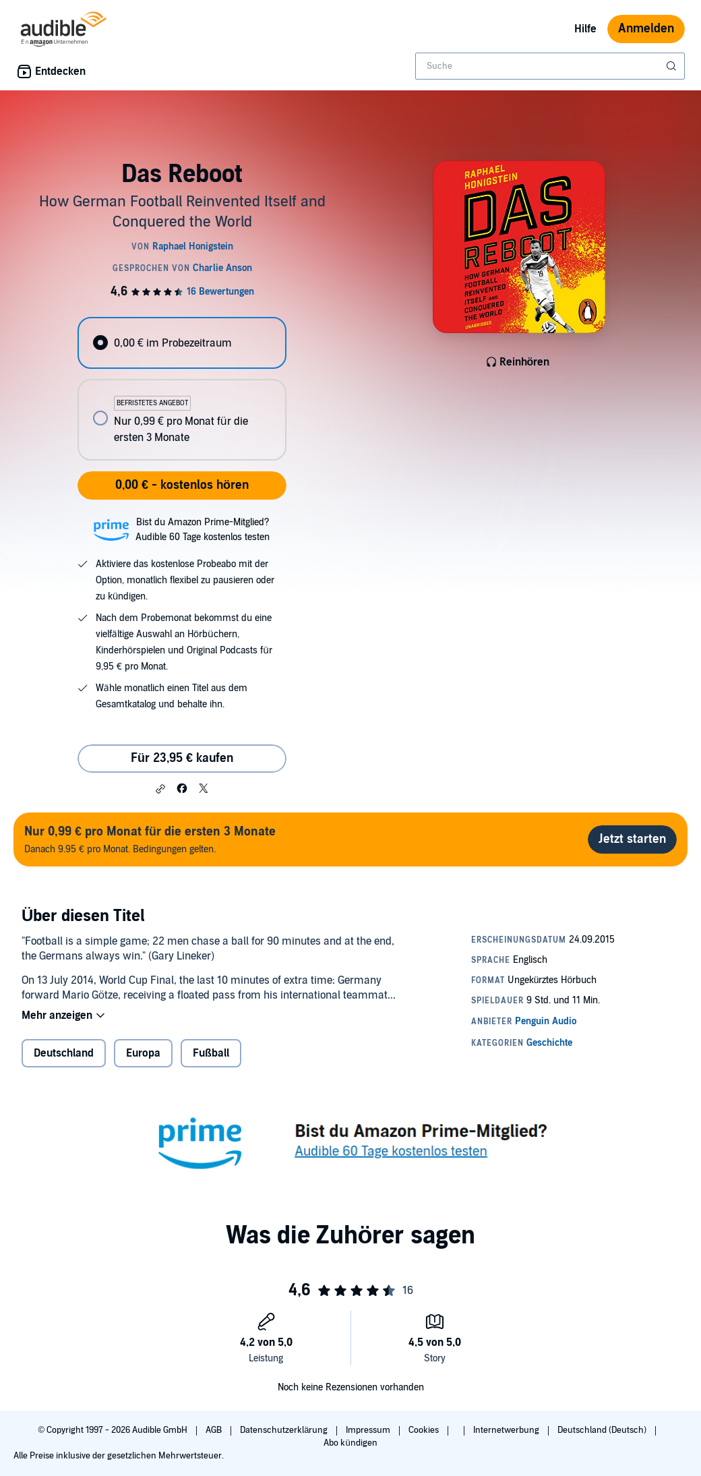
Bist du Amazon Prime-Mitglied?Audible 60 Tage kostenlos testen (202, 529)
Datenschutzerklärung (285, 1430)
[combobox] (550, 66)
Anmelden (646, 29)
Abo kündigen (350, 1443)
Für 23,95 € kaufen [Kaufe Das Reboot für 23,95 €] (182, 758)
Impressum (369, 1430)
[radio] (182, 343)
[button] (160, 789)
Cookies (424, 1430)
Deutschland (64, 1053)
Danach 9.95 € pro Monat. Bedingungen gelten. (150, 839)
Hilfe (585, 29)
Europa (143, 1053)
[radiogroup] (182, 389)
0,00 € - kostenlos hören (182, 485)
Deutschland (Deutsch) (602, 1430)
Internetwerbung (507, 1430)
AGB (215, 1430)
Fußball (211, 1053)
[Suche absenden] (673, 66)
